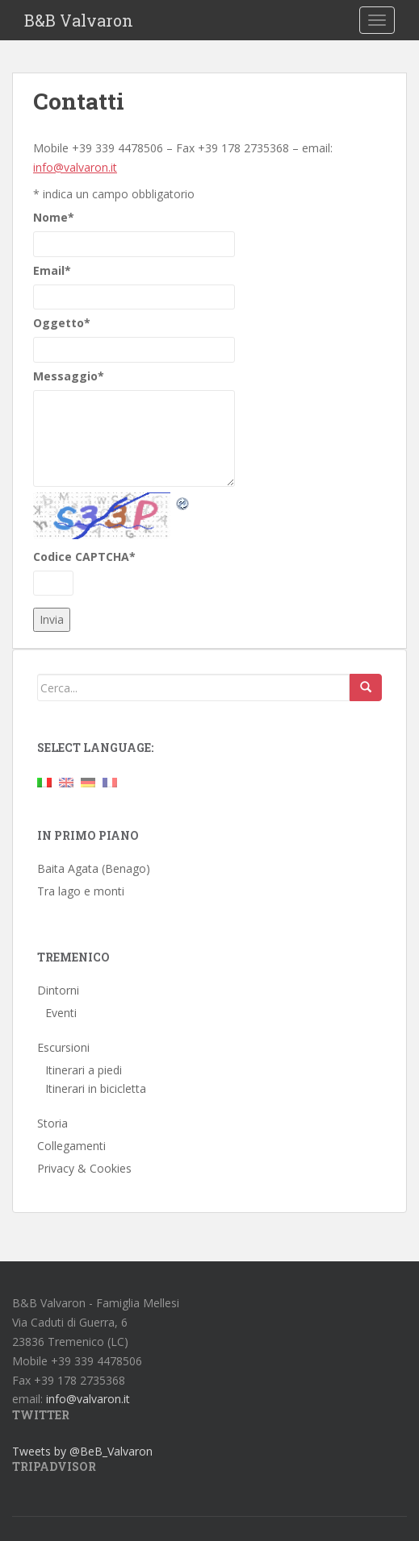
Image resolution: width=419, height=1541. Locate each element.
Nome (53, 217)
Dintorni (58, 990)
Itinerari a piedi (83, 1070)
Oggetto (61, 322)
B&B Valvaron (78, 20)
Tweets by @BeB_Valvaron (82, 1451)
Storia (52, 1123)
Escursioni (63, 1047)
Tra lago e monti (80, 891)
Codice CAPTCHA (84, 556)
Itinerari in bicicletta (95, 1088)
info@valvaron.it (75, 167)
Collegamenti (71, 1145)
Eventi (61, 1012)
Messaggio (68, 376)
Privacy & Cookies (84, 1168)
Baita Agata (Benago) (93, 868)
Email (52, 270)
